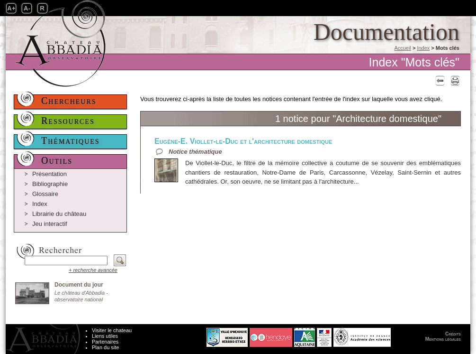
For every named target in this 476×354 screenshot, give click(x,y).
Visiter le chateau (112, 330)
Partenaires (105, 342)
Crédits (453, 333)
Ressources (68, 120)
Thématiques (70, 140)
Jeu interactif (49, 223)
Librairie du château (59, 213)
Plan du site (105, 347)
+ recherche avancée (93, 270)
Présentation (49, 173)
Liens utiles (105, 336)
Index (423, 48)
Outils (56, 160)
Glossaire (45, 193)
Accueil (402, 48)
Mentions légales (443, 339)
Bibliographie (50, 183)
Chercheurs (69, 100)
